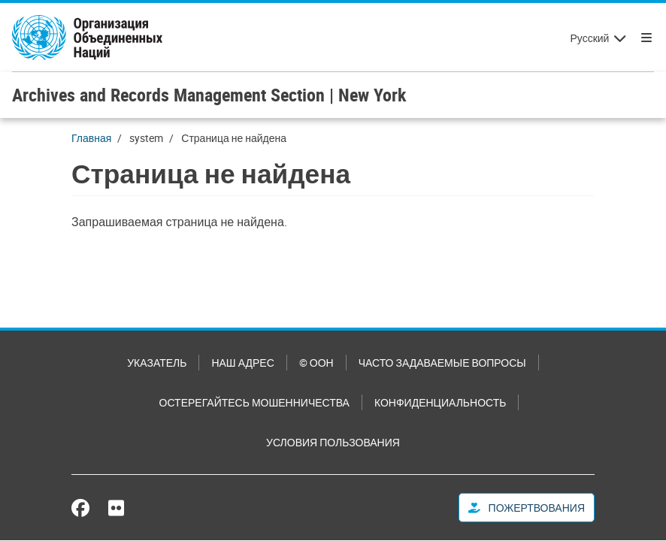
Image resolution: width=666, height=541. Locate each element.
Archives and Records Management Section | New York (209, 95)
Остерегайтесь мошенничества (254, 402)
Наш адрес (242, 362)
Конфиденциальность (440, 402)
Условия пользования (333, 442)
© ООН (316, 362)
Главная (91, 138)
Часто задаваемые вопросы (442, 362)
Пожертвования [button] (526, 507)
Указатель (156, 362)
